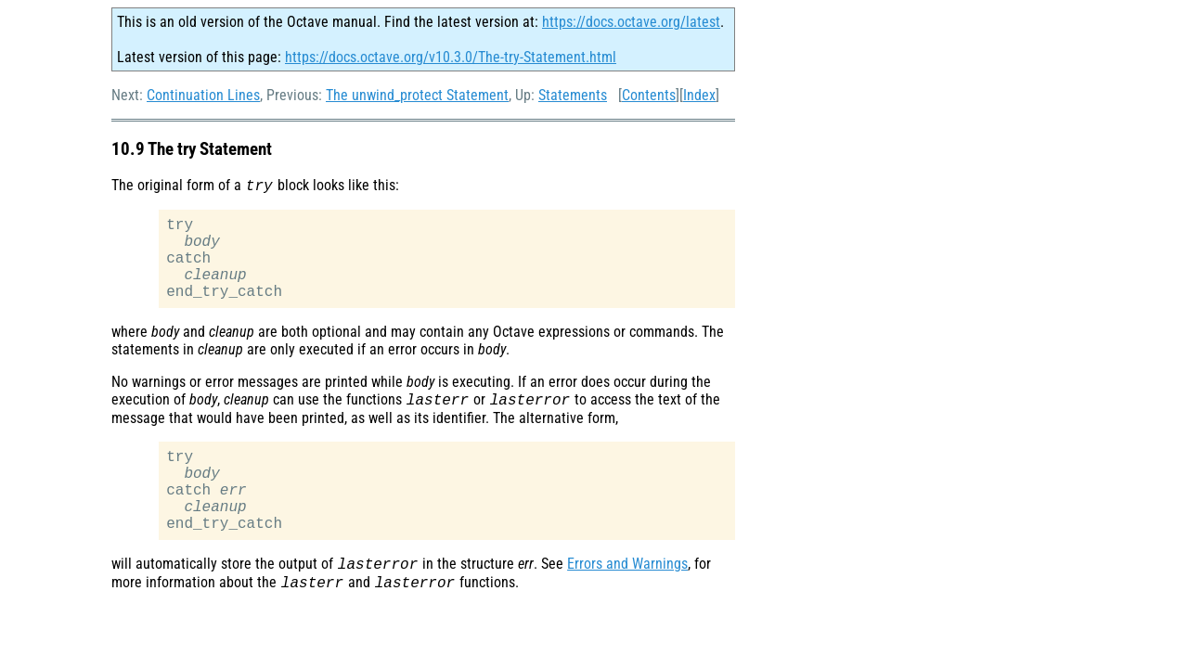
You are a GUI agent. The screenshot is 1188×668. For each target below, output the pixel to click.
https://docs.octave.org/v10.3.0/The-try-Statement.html (450, 57)
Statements (572, 95)
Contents (649, 95)
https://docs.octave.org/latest (631, 22)
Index (699, 95)
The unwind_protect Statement (417, 95)
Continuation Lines (203, 95)
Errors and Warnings (627, 606)
